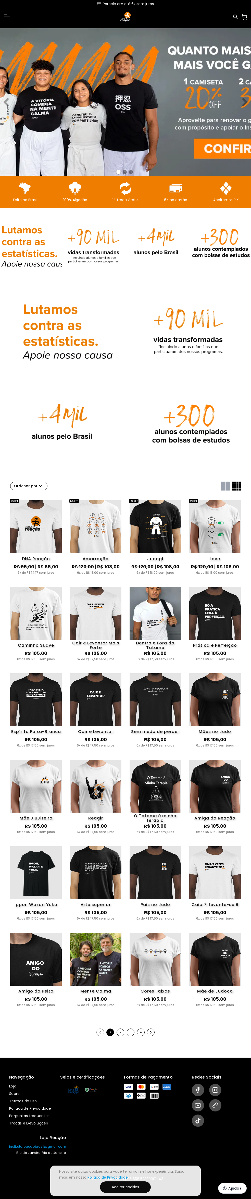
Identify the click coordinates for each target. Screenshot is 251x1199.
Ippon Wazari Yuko (36, 905)
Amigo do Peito (36, 991)
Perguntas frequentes (29, 1115)
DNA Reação (36, 559)
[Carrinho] (244, 17)
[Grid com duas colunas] (225, 486)
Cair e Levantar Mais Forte (95, 645)
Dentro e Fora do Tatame (155, 645)
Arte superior (96, 905)
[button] (7, 17)
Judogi (155, 559)
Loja (12, 1086)
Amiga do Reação (214, 818)
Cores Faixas (155, 991)
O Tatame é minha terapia (155, 818)
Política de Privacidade (30, 1108)
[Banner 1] (125, 172)
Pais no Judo (155, 905)
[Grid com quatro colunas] (236, 486)
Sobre (14, 1093)
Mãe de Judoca (215, 991)
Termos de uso (23, 1101)
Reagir (95, 818)
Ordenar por (29, 486)
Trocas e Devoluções (28, 1123)
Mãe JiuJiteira (36, 818)
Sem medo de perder (155, 732)
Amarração (96, 559)
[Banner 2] (131, 172)
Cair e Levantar (95, 732)
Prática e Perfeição (215, 645)
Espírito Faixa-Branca (36, 732)
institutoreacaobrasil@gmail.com (37, 1146)
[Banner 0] (118, 172)
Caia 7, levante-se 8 (215, 905)
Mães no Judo (215, 732)
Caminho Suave (36, 645)
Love (215, 559)
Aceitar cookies (125, 1187)
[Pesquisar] (236, 17)
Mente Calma (95, 991)
